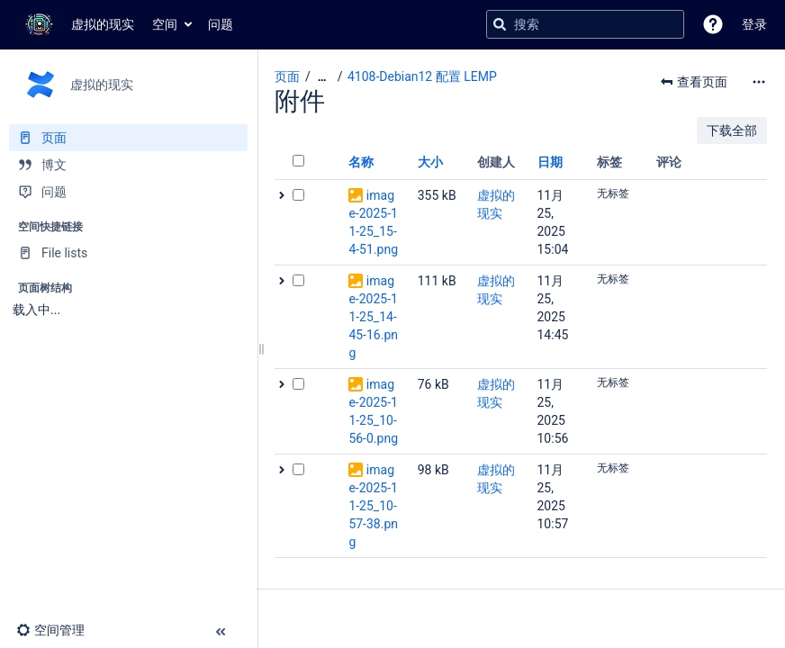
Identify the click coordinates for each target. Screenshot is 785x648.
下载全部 (732, 130)
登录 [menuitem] (754, 24)
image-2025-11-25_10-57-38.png (373, 506)
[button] (713, 24)
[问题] (128, 191)
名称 (361, 162)
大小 (430, 162)
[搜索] (499, 24)
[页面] (128, 137)
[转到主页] (76, 24)
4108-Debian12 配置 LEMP (422, 76)
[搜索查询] (585, 24)
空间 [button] (164, 24)
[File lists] (128, 252)
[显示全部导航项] (322, 77)
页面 (287, 76)
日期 (550, 162)
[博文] (128, 164)
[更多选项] (759, 81)
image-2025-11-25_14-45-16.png (373, 317)
